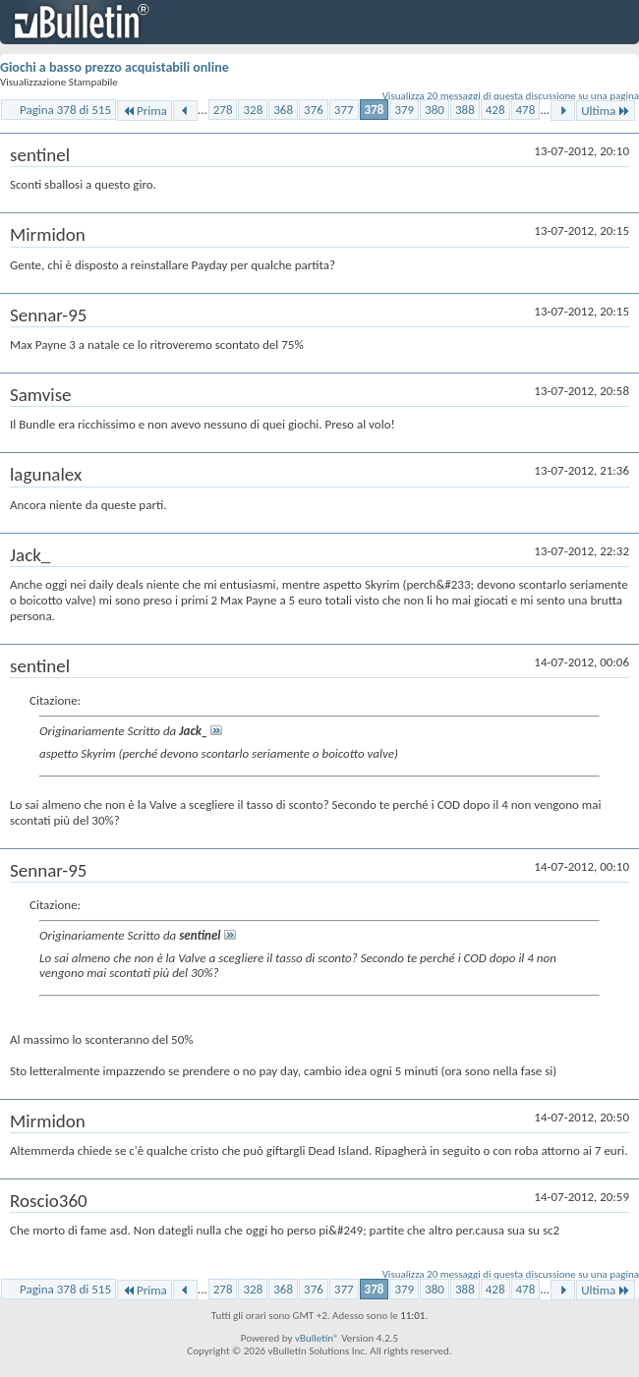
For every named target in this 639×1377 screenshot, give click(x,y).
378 (374, 109)
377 (344, 109)
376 (313, 109)
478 (526, 109)
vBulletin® (317, 1338)
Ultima (605, 110)
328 (252, 109)
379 (404, 109)
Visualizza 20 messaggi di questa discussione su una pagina (510, 95)
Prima (144, 110)
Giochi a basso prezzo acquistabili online (114, 67)
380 (434, 109)
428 (495, 109)
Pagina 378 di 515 (65, 109)
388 (465, 109)
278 (223, 109)
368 (283, 109)
